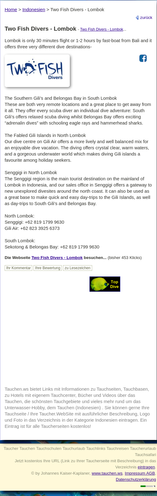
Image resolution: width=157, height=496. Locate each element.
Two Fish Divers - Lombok (101, 29)
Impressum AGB (140, 473)
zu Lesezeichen (77, 268)
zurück (143, 17)
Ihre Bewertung (47, 268)
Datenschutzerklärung (136, 479)
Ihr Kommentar (18, 268)
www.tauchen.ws (107, 473)
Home (11, 9)
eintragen (146, 467)
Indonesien (33, 9)
